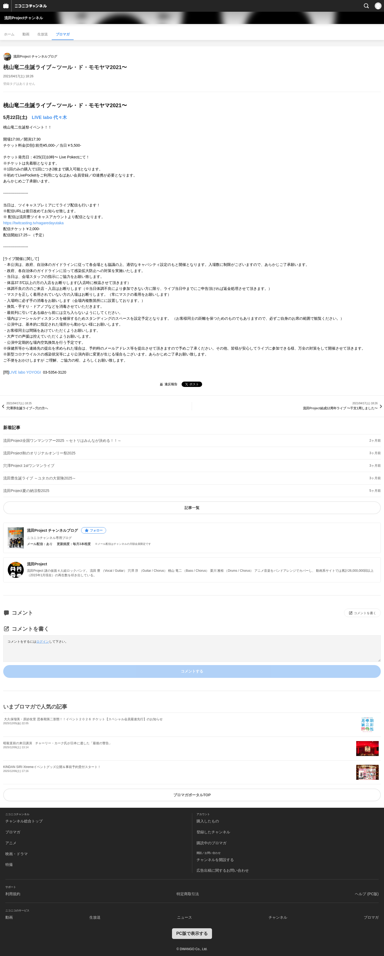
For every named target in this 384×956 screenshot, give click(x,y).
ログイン (42, 641)
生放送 (42, 34)
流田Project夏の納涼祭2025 (26, 491)
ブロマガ (63, 34)
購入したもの (208, 821)
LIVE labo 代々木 (49, 117)
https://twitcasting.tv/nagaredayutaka (33, 223)
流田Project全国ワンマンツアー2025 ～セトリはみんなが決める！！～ (62, 440)
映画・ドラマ (16, 854)
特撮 (9, 864)
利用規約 (12, 894)
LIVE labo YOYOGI (25, 372)
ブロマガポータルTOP (192, 795)
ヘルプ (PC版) (367, 894)
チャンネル (278, 917)
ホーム (9, 34)
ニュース (184, 917)
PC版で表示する (192, 933)
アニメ (11, 843)
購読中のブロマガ (211, 843)
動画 (25, 34)
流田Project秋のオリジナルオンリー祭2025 (39, 453)
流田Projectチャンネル (23, 18)
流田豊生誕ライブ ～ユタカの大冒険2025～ (39, 478)
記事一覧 (192, 508)
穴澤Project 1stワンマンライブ (28, 465)
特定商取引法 (188, 894)
